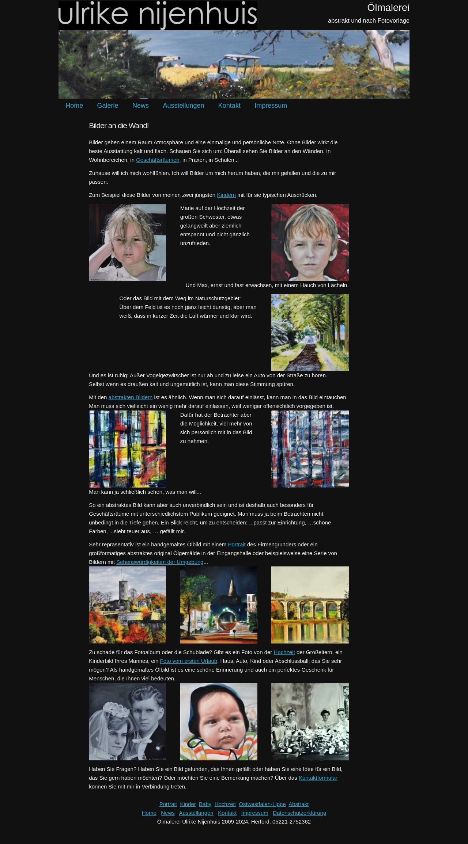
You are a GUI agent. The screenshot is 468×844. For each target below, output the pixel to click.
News (140, 105)
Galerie (107, 105)
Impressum (270, 105)
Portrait (236, 544)
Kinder (188, 804)
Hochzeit (284, 652)
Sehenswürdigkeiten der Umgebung (159, 562)
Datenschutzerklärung (299, 813)
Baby (205, 804)
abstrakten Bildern (131, 397)
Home (74, 105)
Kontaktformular (318, 778)
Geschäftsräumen (157, 160)
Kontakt (229, 105)
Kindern (226, 195)
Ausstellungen (183, 105)
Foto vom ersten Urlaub (188, 661)
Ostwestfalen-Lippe (262, 804)
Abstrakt (298, 804)
